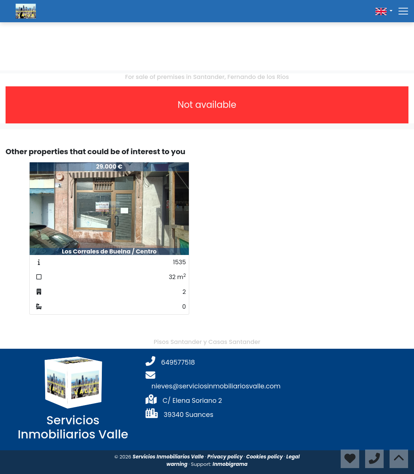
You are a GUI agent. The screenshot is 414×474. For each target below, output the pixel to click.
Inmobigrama (230, 464)
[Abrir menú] (403, 11)
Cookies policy (265, 456)
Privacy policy (225, 456)
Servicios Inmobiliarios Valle (169, 456)
